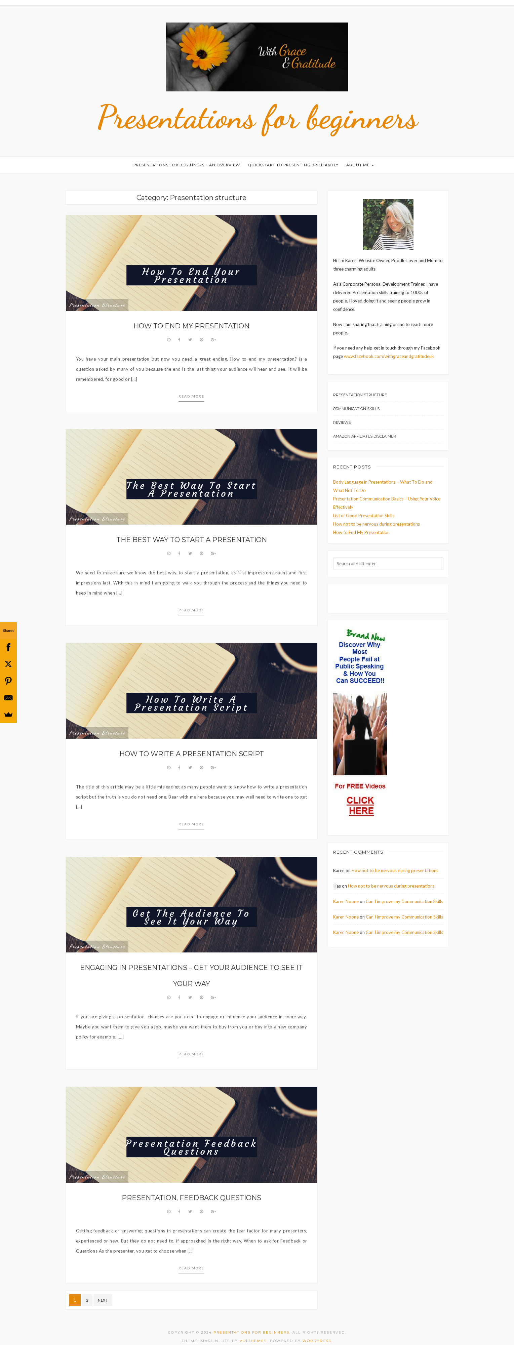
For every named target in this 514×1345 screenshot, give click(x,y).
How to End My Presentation (191, 316)
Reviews (342, 412)
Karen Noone (346, 891)
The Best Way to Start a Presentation (191, 530)
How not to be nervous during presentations (376, 514)
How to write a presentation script (191, 744)
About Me (360, 154)
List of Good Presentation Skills (363, 505)
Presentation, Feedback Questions (191, 1188)
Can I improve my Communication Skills (404, 891)
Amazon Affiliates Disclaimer (364, 426)
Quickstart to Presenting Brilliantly (293, 154)
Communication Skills (356, 398)
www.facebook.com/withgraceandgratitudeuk (389, 346)
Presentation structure (97, 295)
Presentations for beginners (257, 106)
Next (103, 1290)
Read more (191, 386)
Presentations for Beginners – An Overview (186, 154)
